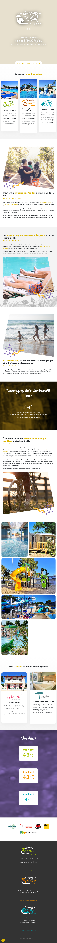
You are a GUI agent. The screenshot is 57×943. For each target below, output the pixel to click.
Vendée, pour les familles (10, 204)
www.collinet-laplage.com (29, 930)
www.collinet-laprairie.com (28, 871)
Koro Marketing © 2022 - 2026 (32, 938)
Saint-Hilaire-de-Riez (45, 202)
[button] (3, 940)
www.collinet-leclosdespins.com (28, 901)
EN (27, 28)
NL (30, 28)
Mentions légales (22, 938)
